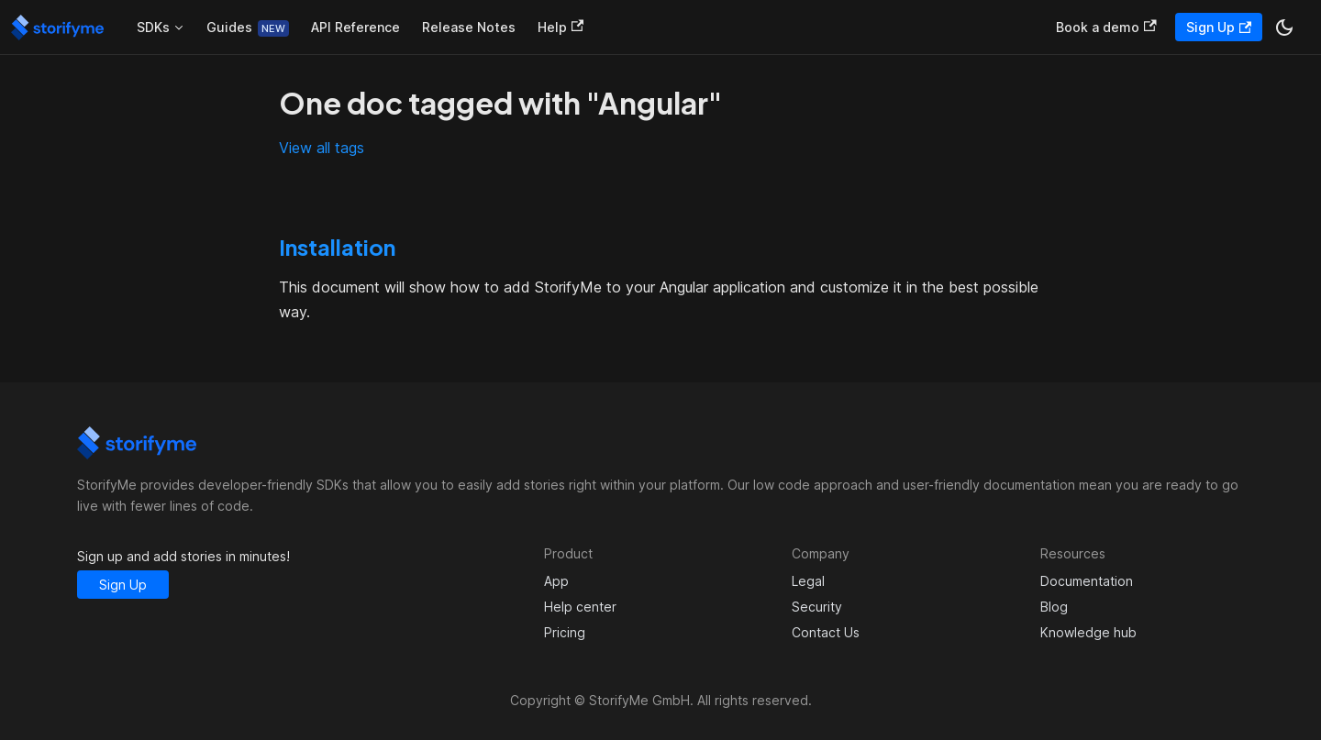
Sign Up (1218, 27)
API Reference (355, 27)
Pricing (564, 632)
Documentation (1086, 581)
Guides (229, 27)
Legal (808, 581)
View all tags (321, 147)
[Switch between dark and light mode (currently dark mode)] (1284, 27)
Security (817, 606)
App (556, 581)
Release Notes (469, 27)
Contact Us (826, 632)
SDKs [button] (153, 27)
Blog (1054, 606)
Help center (580, 606)
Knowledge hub (1088, 632)
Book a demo (1106, 27)
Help (560, 27)
